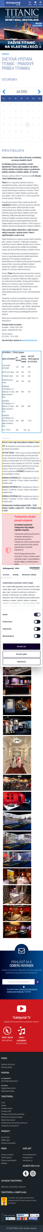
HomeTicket (5, 1137)
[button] (35, 3)
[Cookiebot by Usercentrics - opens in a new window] (30, 568)
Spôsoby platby (6, 1067)
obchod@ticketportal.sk (9, 1081)
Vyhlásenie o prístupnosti (10, 1125)
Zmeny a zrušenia (7, 1154)
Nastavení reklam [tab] (29, 575)
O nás (3, 1102)
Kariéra (3, 1105)
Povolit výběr (21, 654)
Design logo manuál (8, 1120)
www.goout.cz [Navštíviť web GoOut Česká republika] (27, 1160)
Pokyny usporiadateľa (8, 1160)
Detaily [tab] (16, 575)
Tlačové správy (6, 1157)
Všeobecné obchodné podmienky (12, 1114)
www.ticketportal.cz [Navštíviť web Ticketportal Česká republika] (29, 1154)
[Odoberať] (38, 981)
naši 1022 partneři (15, 587)
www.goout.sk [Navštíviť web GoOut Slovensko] (28, 1157)
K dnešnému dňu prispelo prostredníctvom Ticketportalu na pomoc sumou (22, 1200)
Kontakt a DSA (6, 1111)
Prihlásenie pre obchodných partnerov (14, 1123)
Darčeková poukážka (8, 1143)
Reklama (4, 1163)
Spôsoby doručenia (8, 1064)
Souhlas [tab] (6, 575)
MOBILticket (5, 1140)
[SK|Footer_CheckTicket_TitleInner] (13, 1187)
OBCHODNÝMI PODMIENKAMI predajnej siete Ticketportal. (22, 990)
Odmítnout (21, 662)
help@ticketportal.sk (8, 1088)
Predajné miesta (6, 1108)
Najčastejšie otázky (7, 1091)
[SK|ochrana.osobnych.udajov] (11, 1117)
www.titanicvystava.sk (29, 340)
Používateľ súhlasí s (22, 990)
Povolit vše (21, 646)
